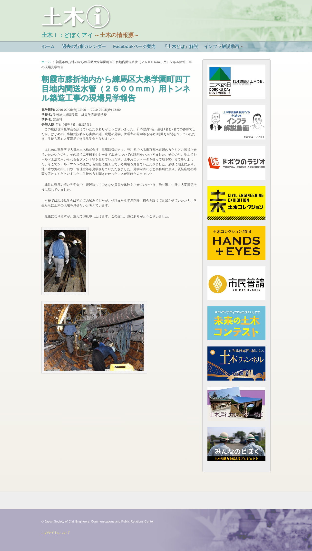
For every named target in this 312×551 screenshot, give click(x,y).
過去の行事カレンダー (84, 46)
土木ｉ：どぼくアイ (67, 35)
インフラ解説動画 (221, 46)
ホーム (48, 46)
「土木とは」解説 (180, 46)
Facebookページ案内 (134, 46)
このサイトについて (55, 532)
